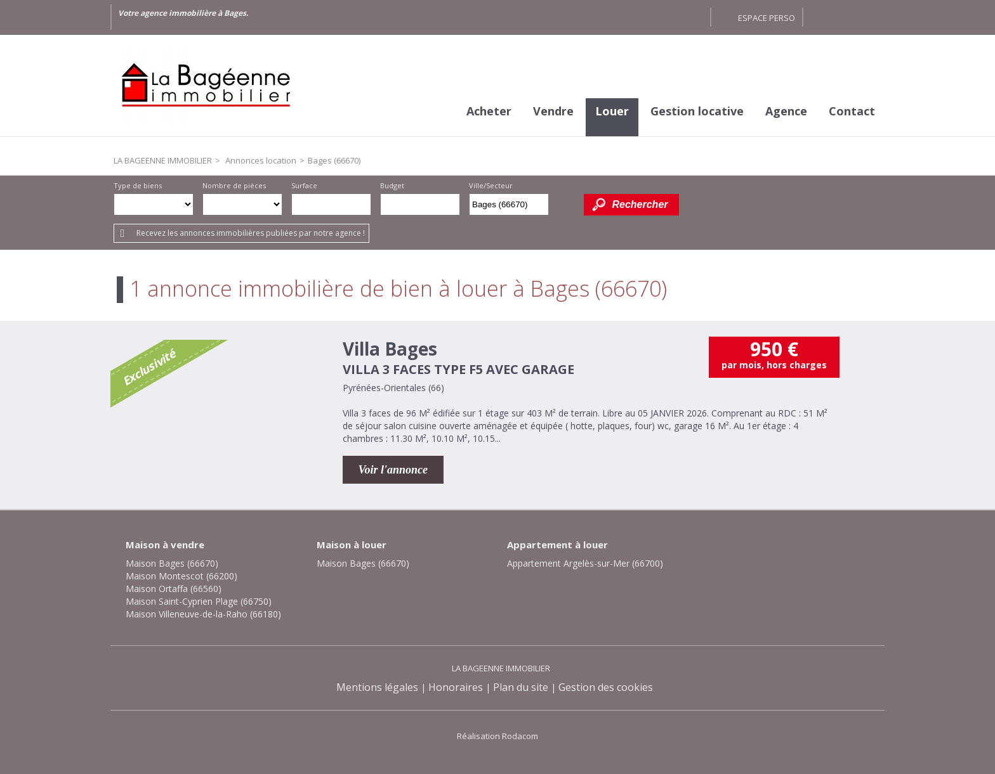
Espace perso (766, 17)
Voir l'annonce (393, 469)
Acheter (488, 111)
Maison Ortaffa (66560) (173, 589)
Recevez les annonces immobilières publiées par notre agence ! (250, 233)
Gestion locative (697, 111)
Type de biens (138, 185)
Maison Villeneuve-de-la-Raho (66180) (203, 614)
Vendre (553, 111)
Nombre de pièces (234, 185)
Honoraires (455, 687)
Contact (852, 111)
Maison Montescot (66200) (181, 576)
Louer (612, 111)
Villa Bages (390, 349)
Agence (786, 111)
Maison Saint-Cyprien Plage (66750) (199, 601)
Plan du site (520, 687)
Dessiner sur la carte (566, 204)
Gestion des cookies (605, 687)
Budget (392, 185)
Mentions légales (377, 687)
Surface (304, 185)
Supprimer (540, 208)
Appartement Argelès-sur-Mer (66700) (585, 563)
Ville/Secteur (491, 185)
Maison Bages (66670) (172, 563)
